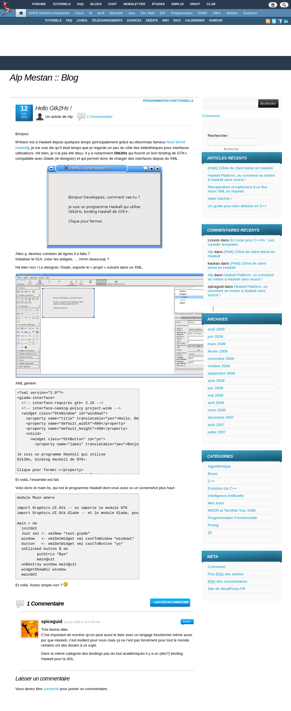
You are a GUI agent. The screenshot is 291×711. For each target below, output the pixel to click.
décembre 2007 (221, 417)
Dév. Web (147, 13)
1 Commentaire (100, 116)
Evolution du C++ (222, 488)
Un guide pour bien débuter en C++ (237, 206)
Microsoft (116, 13)
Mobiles (232, 13)
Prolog (213, 525)
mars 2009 (217, 344)
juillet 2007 (217, 432)
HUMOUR (215, 20)
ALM (101, 13)
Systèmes (250, 13)
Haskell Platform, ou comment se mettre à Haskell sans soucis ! (241, 177)
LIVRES (82, 20)
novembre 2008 (221, 358)
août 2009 (216, 329)
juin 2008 (215, 388)
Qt (210, 532)
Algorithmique (219, 466)
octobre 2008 (219, 366)
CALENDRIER (194, 20)
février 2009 (218, 351)
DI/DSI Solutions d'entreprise (49, 13)
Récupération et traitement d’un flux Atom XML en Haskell (237, 189)
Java (131, 13)
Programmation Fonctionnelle (168, 100)
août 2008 (216, 381)
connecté (52, 689)
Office (217, 13)
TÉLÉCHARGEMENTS (107, 20)
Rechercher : (218, 135)
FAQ (69, 20)
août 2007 (216, 425)
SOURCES (134, 20)
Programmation (181, 13)
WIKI (165, 20)
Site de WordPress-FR (226, 589)
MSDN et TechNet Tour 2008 (232, 510)
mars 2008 (217, 410)
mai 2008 (215, 395)
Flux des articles (226, 574)
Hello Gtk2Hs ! (53, 108)
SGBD (202, 13)
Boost (212, 474)
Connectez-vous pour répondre (187, 622)
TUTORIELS (53, 20)
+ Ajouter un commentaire (171, 602)
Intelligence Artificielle (226, 496)
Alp (210, 252)
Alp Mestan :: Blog (44, 77)
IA (90, 13)
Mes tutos (216, 503)
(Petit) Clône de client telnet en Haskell (240, 168)
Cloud (79, 13)
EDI (162, 13)
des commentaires (227, 581)
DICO (177, 20)
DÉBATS (152, 20)
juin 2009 (215, 336)
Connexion (211, 116)
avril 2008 (216, 403)
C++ (211, 481)
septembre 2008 (221, 373)
